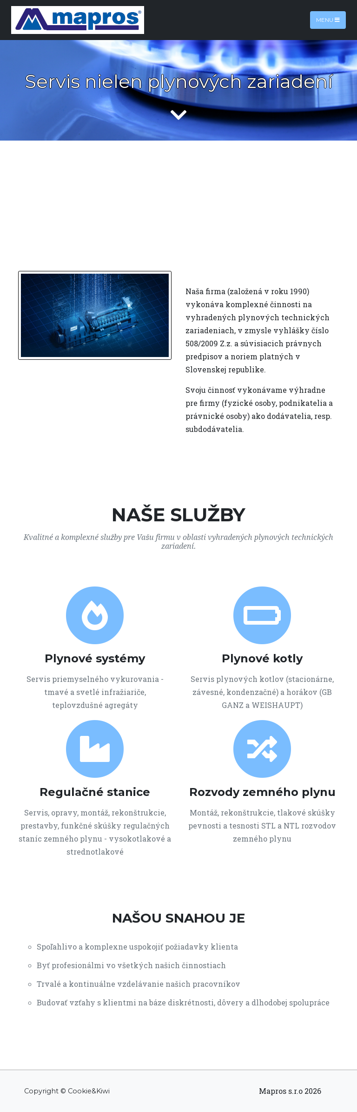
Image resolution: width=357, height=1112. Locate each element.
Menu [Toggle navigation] (328, 19)
